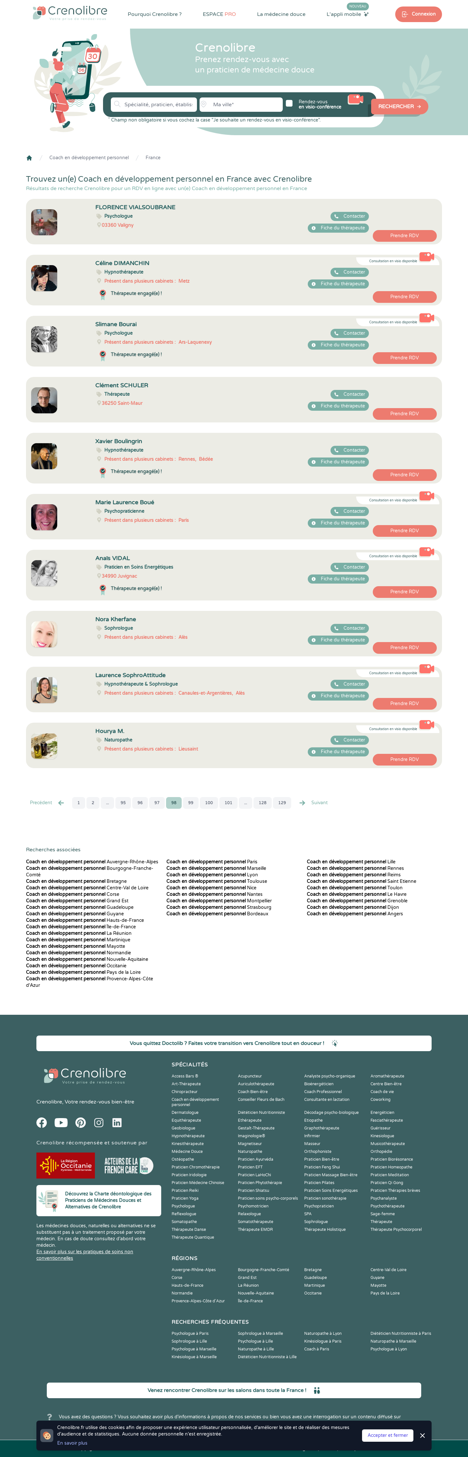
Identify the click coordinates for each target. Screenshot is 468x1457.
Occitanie (76, 966)
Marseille (216, 868)
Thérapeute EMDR (255, 1229)
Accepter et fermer (388, 1435)
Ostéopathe (183, 1159)
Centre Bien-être (386, 1084)
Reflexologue (184, 1214)
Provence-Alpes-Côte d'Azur (198, 1301)
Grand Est (77, 901)
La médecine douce (281, 14)
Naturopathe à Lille (256, 1349)
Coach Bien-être (253, 1092)
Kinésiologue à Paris (323, 1341)
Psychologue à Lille (255, 1341)
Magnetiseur (250, 1143)
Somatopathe (184, 1221)
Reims (354, 875)
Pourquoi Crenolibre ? (155, 14)
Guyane (75, 914)
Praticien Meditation (389, 1175)
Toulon (355, 888)
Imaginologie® (251, 1136)
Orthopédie (381, 1151)
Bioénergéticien (318, 1084)
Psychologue (183, 1206)
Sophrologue (316, 1221)
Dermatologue (185, 1112)
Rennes (355, 868)
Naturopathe (250, 1151)
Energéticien (382, 1112)
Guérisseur (380, 1128)
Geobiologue (183, 1128)
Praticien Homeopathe (391, 1167)
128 (262, 803)
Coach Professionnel (323, 1092)
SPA (308, 1214)
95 (123, 803)
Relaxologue (249, 1214)
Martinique (78, 940)
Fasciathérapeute (386, 1120)
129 (282, 803)
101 (228, 803)
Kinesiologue (382, 1136)
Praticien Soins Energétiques (331, 1190)
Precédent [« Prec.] (47, 803)
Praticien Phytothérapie (260, 1182)
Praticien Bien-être (321, 1159)
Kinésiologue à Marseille (194, 1357)
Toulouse (216, 881)
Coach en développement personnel (89, 158)
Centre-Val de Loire (87, 888)
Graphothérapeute (321, 1128)
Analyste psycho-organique (329, 1076)
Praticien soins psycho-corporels (268, 1198)
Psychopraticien (319, 1206)
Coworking (380, 1099)
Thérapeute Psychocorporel (396, 1229)
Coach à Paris (316, 1349)
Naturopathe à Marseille (393, 1341)
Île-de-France (81, 927)
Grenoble (357, 901)
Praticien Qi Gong (386, 1182)
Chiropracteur (185, 1092)
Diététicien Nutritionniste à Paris (400, 1333)
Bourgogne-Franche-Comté (263, 1270)
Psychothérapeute (387, 1206)
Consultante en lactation (326, 1099)
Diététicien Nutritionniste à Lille (267, 1357)
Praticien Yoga (185, 1198)
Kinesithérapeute (188, 1143)
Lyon (212, 875)
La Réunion (79, 933)
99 (190, 803)
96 (140, 803)
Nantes (214, 894)
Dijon (353, 907)
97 (157, 803)
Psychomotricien (253, 1206)
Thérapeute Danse (189, 1229)
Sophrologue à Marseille (260, 1333)
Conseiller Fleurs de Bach (261, 1099)
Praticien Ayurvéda (255, 1159)
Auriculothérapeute (256, 1084)
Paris (211, 862)
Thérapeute (381, 1221)
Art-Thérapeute (186, 1084)
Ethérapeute (250, 1120)
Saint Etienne (361, 881)
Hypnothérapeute (188, 1136)
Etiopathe (313, 1120)
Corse (72, 894)
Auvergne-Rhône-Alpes (92, 862)
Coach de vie (382, 1092)
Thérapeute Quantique (193, 1237)
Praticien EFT (250, 1167)
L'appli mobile (348, 14)
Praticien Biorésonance (391, 1159)
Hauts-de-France (85, 920)
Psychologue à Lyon (388, 1349)
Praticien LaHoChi (254, 1175)
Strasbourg (218, 907)
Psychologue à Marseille (194, 1349)
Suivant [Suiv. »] (313, 803)
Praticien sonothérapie (325, 1198)
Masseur (312, 1143)
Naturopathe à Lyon (323, 1333)
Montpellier (219, 901)
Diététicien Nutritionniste (261, 1112)
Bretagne (76, 881)
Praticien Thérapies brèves (395, 1190)
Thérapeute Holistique (325, 1229)
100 (209, 803)
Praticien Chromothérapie (196, 1167)
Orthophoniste (318, 1151)
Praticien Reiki (185, 1190)
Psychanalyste (383, 1198)
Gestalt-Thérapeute (256, 1128)
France (153, 158)
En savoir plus (72, 1443)
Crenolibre (49, 1102)
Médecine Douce (187, 1151)
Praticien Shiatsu (253, 1190)
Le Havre (357, 894)
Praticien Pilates (319, 1182)
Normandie (78, 953)
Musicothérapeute (387, 1143)
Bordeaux (217, 914)
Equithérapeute (186, 1120)
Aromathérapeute (387, 1076)
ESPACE (219, 14)
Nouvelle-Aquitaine (87, 959)
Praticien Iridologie (189, 1175)
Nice (211, 888)
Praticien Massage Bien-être (331, 1175)
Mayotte (75, 946)
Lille (351, 862)
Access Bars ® (185, 1076)
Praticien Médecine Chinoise (198, 1182)
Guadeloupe (80, 907)
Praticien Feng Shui (322, 1167)
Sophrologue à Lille (189, 1341)
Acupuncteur (250, 1076)
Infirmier (312, 1136)
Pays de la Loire (83, 972)
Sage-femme (382, 1214)
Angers (355, 914)
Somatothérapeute (255, 1221)
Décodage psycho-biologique (331, 1112)
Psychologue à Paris (190, 1333)
